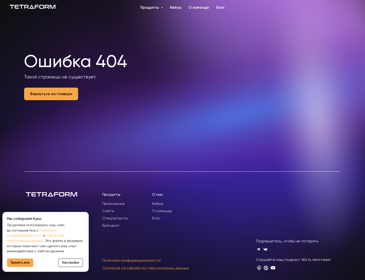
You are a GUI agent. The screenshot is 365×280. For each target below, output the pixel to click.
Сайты (108, 211)
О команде (199, 7)
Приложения (113, 203)
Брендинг (111, 225)
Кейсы (175, 7)
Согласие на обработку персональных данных (145, 268)
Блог (220, 7)
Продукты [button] (150, 7)
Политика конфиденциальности (131, 260)
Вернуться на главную (51, 93)
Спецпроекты (115, 218)
